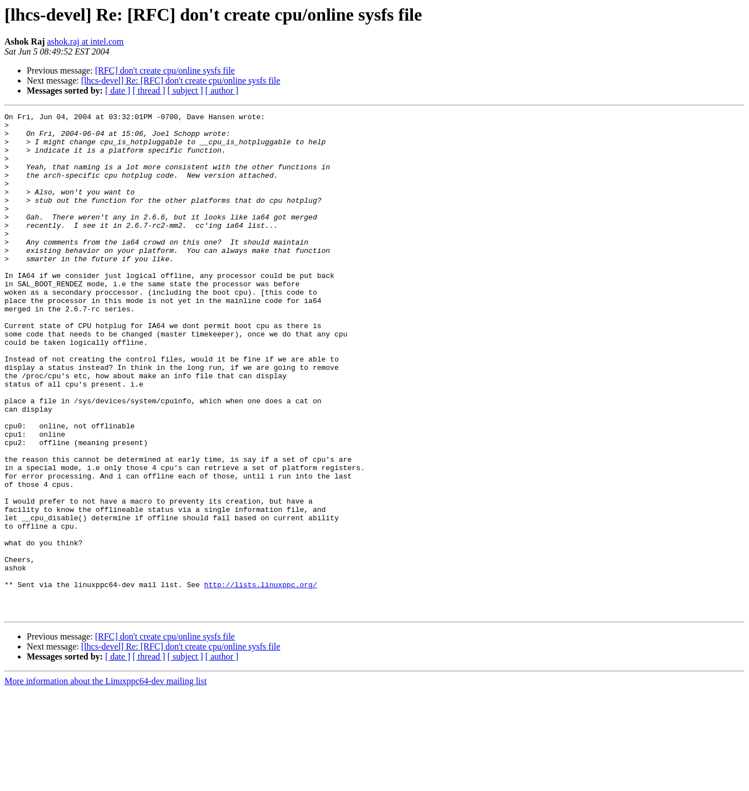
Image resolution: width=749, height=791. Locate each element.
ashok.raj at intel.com (85, 41)
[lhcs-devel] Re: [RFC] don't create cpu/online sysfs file (180, 80)
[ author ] (222, 90)
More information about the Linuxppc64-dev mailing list (105, 781)
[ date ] (117, 90)
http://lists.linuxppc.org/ (260, 680)
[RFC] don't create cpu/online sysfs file (165, 70)
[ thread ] (148, 90)
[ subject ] (185, 90)
